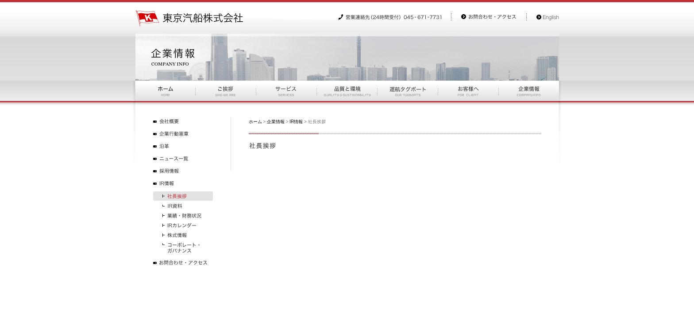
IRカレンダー (183, 225)
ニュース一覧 (183, 158)
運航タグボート (407, 91)
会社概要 (183, 121)
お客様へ (468, 91)
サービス (286, 91)
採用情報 (183, 171)
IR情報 (183, 183)
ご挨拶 (225, 91)
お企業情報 (528, 91)
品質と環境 (346, 91)
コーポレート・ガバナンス (183, 247)
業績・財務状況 (183, 215)
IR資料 (183, 205)
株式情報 (183, 235)
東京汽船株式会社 (189, 18)
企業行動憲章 (183, 134)
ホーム (165, 91)
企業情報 (276, 121)
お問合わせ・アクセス (183, 263)
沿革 (183, 146)
